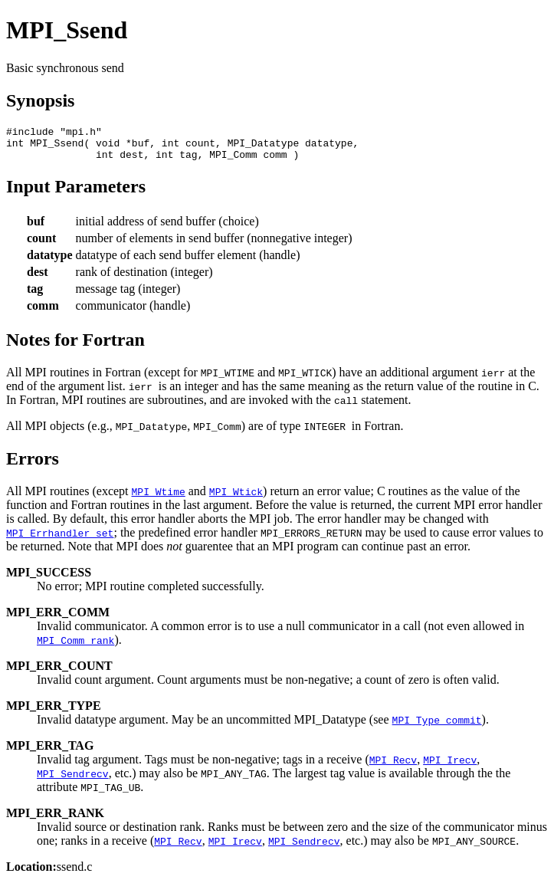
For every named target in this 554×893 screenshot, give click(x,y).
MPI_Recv (393, 766)
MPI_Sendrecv (73, 780)
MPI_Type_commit (437, 727)
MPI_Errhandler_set (59, 540)
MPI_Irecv (450, 766)
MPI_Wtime (158, 498)
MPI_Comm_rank (75, 647)
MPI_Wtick (236, 498)
